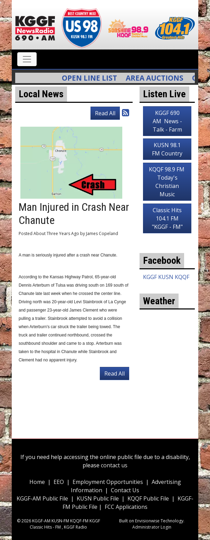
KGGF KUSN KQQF (166, 277)
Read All (105, 113)
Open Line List (92, 78)
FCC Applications (126, 507)
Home (37, 482)
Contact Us (125, 490)
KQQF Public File (148, 498)
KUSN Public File (98, 498)
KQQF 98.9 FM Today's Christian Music (167, 181)
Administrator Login (151, 527)
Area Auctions (157, 78)
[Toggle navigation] (27, 59)
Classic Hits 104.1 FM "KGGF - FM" (167, 218)
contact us (114, 465)
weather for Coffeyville (167, 388)
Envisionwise (147, 521)
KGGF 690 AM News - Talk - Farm (167, 121)
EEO (59, 482)
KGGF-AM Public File (42, 498)
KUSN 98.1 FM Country (167, 149)
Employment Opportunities (108, 482)
